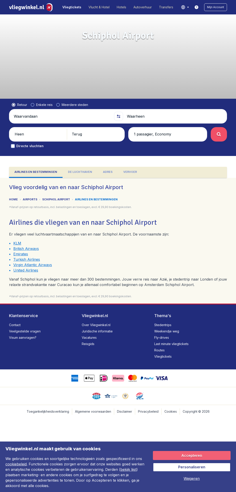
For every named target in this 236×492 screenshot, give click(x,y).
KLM (17, 243)
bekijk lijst (128, 469)
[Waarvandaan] (62, 116)
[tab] (36, 172)
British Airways (26, 248)
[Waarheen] (175, 116)
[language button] (185, 7)
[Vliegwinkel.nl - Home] (31, 7)
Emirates (20, 254)
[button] (215, 7)
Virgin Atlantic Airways (32, 265)
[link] (196, 7)
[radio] (19, 104)
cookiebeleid (16, 464)
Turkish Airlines (26, 259)
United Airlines (25, 270)
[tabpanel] (118, 241)
